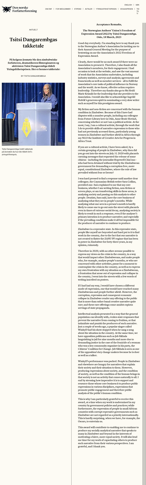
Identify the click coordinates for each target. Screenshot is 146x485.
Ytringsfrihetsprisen (106, 9)
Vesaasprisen (126, 9)
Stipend (77, 9)
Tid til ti (138, 11)
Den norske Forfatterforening (19, 9)
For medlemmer (63, 9)
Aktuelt (33, 29)
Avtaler (88, 9)
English (128, 5)
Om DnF (48, 9)
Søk (137, 5)
